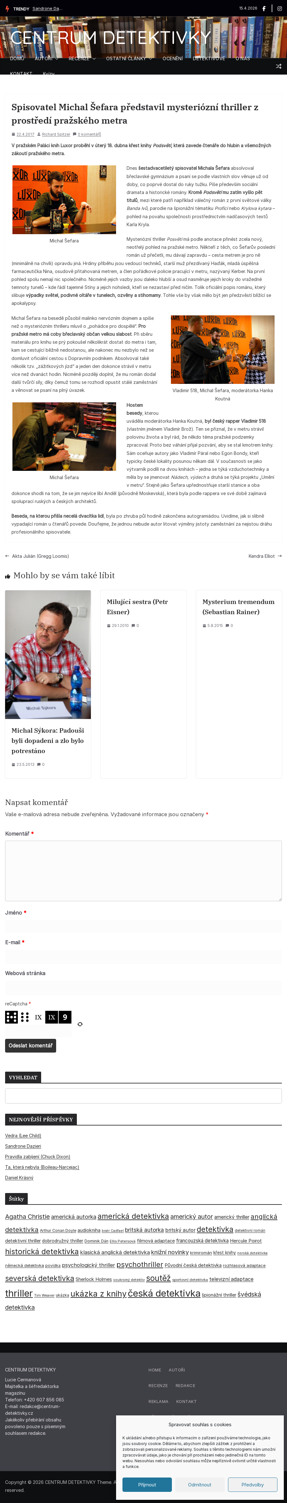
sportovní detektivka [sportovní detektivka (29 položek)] (190, 1279)
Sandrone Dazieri (48, 8)
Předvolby (252, 1485)
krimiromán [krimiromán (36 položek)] (201, 1252)
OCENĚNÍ (173, 58)
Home (155, 1369)
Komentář (19, 834)
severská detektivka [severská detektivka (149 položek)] (39, 1278)
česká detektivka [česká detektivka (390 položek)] (164, 1293)
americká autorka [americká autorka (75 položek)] (73, 1216)
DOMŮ (17, 58)
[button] (55, 58)
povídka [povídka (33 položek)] (53, 1265)
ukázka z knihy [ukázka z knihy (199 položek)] (98, 1293)
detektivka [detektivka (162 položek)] (215, 1229)
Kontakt (186, 1401)
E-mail (15, 942)
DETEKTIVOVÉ (209, 58)
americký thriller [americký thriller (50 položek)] (231, 1217)
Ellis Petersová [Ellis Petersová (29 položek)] (123, 1241)
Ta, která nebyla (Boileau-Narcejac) (42, 1167)
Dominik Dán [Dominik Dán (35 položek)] (96, 1241)
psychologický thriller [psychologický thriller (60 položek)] (88, 1265)
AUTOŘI (43, 58)
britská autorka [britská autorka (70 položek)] (144, 1229)
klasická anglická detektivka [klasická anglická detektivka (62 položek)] (115, 1252)
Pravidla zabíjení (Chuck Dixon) (37, 1156)
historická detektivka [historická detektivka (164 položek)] (42, 1251)
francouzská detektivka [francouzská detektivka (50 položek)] (202, 1241)
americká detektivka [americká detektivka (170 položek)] (133, 1216)
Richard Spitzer (56, 134)
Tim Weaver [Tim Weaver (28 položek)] (44, 1295)
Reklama (159, 1401)
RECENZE (79, 58)
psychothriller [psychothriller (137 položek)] (139, 1264)
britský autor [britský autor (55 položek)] (180, 1230)
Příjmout (147, 1485)
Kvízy (49, 73)
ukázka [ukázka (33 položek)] (62, 1295)
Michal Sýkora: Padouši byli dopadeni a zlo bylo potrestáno (47, 740)
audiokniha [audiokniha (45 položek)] (88, 1230)
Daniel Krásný (19, 1177)
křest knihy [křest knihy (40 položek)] (224, 1252)
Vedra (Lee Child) (23, 1135)
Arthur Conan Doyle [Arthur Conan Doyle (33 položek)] (58, 1230)
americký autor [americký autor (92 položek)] (191, 1216)
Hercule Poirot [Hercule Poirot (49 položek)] (246, 1241)
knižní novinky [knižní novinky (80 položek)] (170, 1251)
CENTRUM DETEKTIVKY (110, 37)
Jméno (15, 913)
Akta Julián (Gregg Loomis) (37, 556)
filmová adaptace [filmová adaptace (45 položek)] (156, 1240)
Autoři (177, 1369)
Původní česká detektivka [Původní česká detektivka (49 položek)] (193, 1265)
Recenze (158, 1385)
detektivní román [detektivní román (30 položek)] (250, 1230)
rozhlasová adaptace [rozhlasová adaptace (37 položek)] (244, 1265)
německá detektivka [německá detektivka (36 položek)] (24, 1265)
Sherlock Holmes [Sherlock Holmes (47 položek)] (94, 1279)
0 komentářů (87, 134)
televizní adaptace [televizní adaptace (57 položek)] (231, 1279)
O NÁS (243, 58)
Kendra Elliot (265, 556)
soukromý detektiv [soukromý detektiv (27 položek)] (129, 1279)
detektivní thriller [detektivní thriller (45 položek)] (23, 1240)
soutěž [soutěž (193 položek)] (158, 1278)
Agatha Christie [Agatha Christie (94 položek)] (27, 1216)
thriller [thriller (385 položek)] (19, 1293)
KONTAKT (21, 73)
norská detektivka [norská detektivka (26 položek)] (252, 1253)
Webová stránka (25, 973)
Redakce (185, 1385)
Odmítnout (199, 1485)
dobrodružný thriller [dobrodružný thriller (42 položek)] (62, 1240)
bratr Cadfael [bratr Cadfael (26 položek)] (113, 1231)
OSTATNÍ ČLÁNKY (126, 58)
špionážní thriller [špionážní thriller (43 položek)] (219, 1295)
